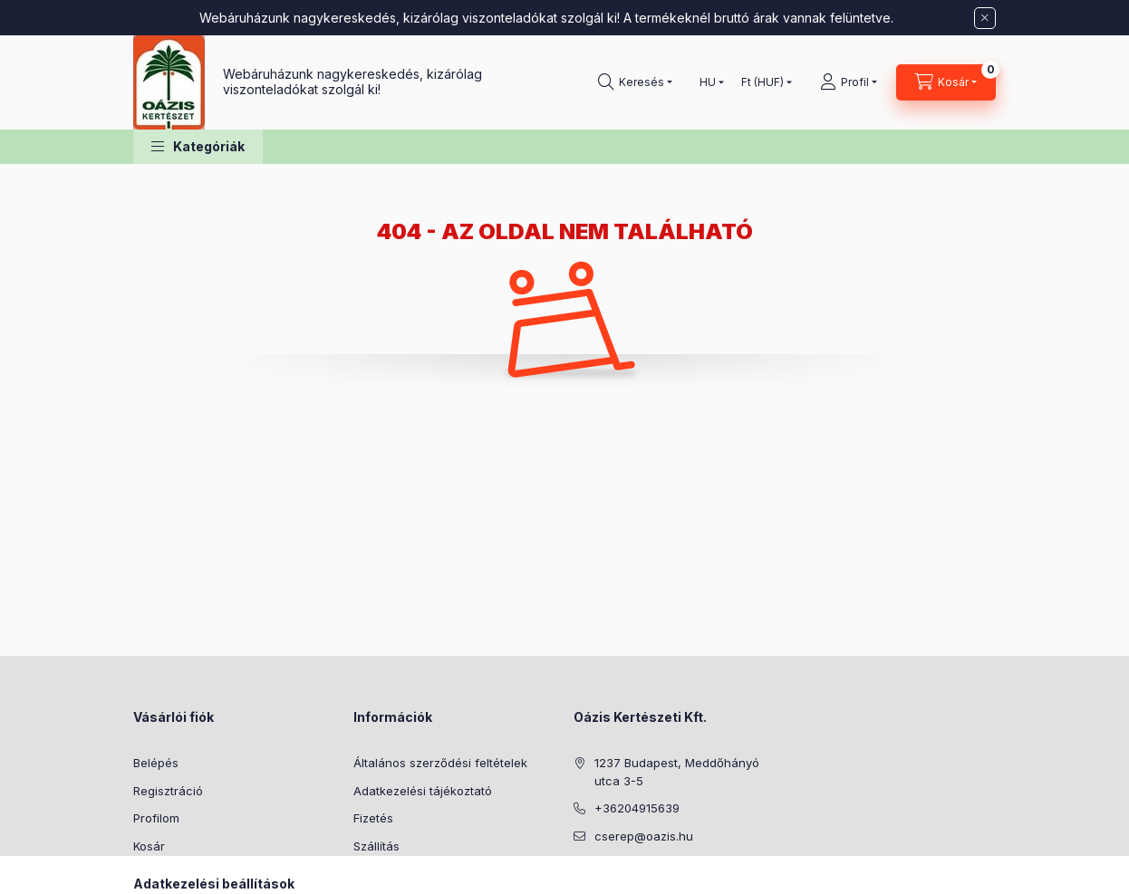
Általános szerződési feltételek (440, 762)
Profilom (156, 818)
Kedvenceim (167, 873)
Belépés (156, 762)
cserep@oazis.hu (643, 836)
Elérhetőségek (393, 873)
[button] (198, 147)
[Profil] (848, 82)
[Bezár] (985, 18)
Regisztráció (168, 790)
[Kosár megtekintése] (946, 82)
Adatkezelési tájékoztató (422, 790)
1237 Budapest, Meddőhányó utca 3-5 (676, 771)
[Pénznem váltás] (762, 82)
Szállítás (376, 846)
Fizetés (373, 818)
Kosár (149, 846)
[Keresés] (635, 82)
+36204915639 (637, 808)
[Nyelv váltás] (707, 82)
